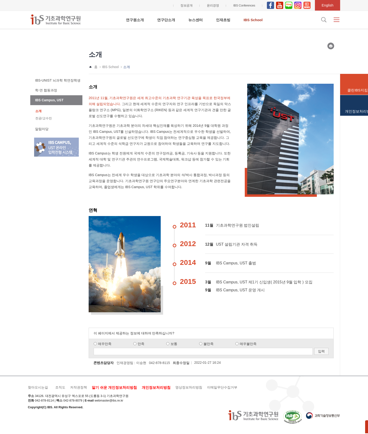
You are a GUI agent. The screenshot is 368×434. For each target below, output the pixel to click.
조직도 (60, 387)
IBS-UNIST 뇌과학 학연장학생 (57, 80)
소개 (38, 111)
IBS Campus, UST (49, 100)
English (327, 5)
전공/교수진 (43, 118)
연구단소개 (166, 20)
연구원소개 (135, 20)
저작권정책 (78, 387)
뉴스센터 (195, 20)
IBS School (253, 20)
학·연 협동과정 (46, 90)
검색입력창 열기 (323, 19)
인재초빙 (223, 20)
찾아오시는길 (38, 387)
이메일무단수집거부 (222, 387)
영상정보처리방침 (188, 387)
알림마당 (42, 129)
